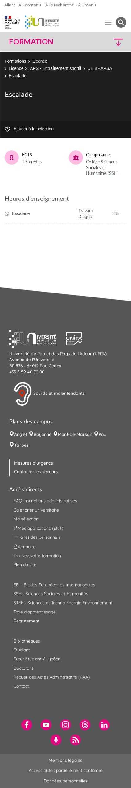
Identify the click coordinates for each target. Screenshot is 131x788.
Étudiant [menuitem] (22, 650)
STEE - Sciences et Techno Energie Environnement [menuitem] (63, 602)
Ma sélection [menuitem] (26, 519)
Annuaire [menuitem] (24, 546)
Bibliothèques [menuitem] (27, 641)
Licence (39, 61)
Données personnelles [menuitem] (66, 781)
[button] (112, 42)
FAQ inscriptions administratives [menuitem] (45, 501)
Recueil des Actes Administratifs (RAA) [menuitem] (52, 677)
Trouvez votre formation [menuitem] (37, 555)
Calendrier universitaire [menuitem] (36, 510)
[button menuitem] (121, 22)
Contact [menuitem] (21, 686)
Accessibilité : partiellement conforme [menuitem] (66, 770)
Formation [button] (31, 41)
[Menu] (108, 22)
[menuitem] (26, 724)
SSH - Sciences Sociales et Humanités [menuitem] (51, 593)
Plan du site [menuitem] (25, 564)
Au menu (87, 5)
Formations (15, 61)
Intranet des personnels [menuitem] (37, 537)
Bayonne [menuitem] (42, 434)
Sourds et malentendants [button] (49, 393)
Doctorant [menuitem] (23, 668)
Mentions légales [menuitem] (65, 760)
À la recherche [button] (59, 5)
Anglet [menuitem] (20, 434)
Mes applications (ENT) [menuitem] (38, 528)
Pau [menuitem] (102, 434)
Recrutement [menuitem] (26, 621)
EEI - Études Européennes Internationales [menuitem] (54, 585)
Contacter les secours (36, 471)
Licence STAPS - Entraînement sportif (45, 68)
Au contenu (29, 5)
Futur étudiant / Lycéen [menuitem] (37, 659)
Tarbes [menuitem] (21, 445)
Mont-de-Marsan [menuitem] (75, 434)
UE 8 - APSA (100, 68)
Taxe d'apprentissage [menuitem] (35, 612)
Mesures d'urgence (33, 463)
